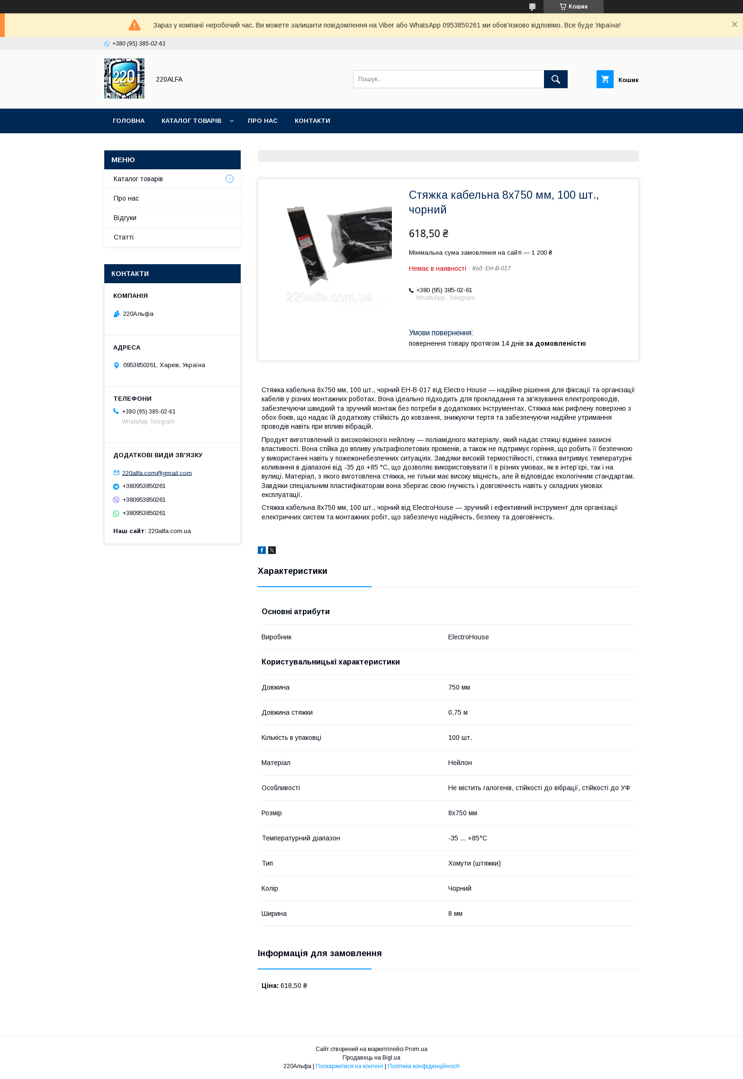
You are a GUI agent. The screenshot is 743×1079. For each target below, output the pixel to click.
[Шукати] (556, 79)
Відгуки (125, 217)
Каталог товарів (191, 120)
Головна (129, 120)
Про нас (263, 120)
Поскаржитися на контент (349, 1066)
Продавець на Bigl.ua (371, 1057)
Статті (124, 237)
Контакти (312, 120)
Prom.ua (416, 1049)
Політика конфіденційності (424, 1066)
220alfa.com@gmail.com (157, 472)
